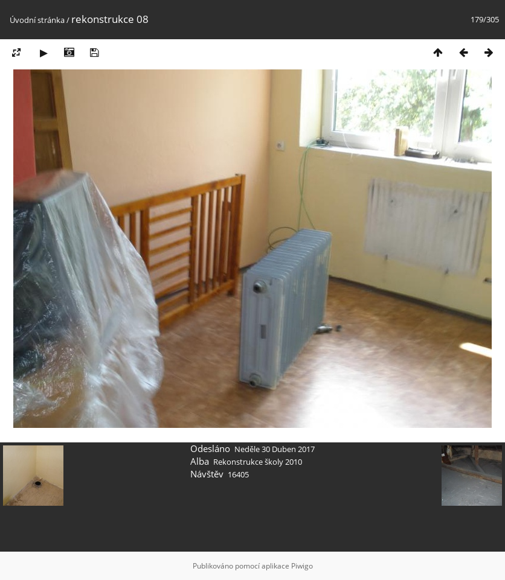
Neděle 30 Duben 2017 (274, 449)
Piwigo (302, 566)
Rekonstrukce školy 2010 (257, 461)
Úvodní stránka (37, 19)
